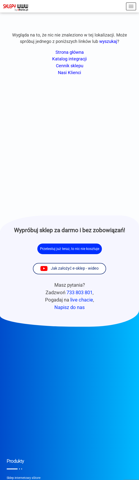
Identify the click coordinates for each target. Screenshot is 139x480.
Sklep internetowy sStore (23, 478)
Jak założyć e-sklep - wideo (75, 268)
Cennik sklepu (69, 65)
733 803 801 (80, 292)
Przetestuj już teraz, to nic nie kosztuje (69, 249)
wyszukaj (108, 41)
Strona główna (69, 52)
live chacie (81, 300)
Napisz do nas (69, 307)
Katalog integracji (69, 58)
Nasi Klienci (69, 72)
